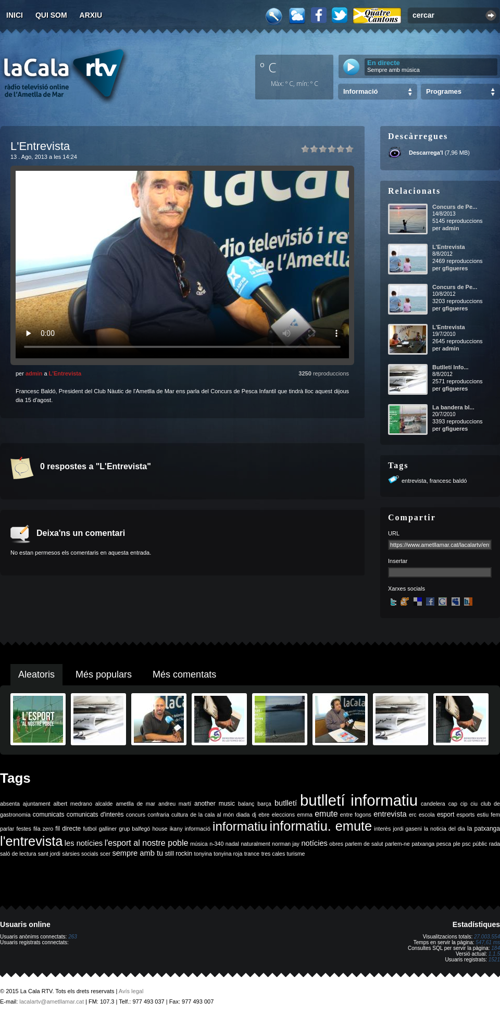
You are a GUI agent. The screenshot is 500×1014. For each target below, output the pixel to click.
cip (464, 803)
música (199, 844)
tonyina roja (228, 853)
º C (268, 67)
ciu (474, 803)
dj (254, 814)
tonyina (203, 853)
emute (326, 813)
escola (427, 814)
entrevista (414, 481)
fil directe (68, 828)
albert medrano (73, 803)
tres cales (273, 853)
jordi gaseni (407, 828)
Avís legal (131, 991)
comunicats (49, 814)
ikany (176, 828)
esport (445, 814)
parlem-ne (397, 844)
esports (465, 814)
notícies (314, 843)
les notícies (84, 843)
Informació (360, 91)
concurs (135, 814)
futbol (89, 828)
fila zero (43, 828)
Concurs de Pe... (454, 207)
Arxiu (91, 15)
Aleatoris (36, 674)
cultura (179, 814)
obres (336, 844)
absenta (10, 803)
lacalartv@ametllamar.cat (51, 1001)
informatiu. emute (321, 826)
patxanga (422, 844)
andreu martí (174, 803)
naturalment (255, 844)
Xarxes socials (406, 588)
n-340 (216, 844)
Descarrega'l (426, 152)
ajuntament (37, 803)
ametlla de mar (135, 803)
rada (494, 844)
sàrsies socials (80, 853)
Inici (14, 15)
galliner (108, 828)
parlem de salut (364, 844)
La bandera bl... (453, 407)
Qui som (51, 15)
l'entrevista (31, 841)
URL (393, 533)
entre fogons (355, 814)
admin (34, 373)
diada (242, 814)
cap (452, 803)
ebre (263, 814)
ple (456, 844)
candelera (433, 803)
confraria (158, 814)
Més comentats (184, 674)
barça (264, 803)
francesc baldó (448, 481)
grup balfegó (134, 828)
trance (252, 853)
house (159, 828)
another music (214, 803)
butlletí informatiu (359, 800)
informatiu (240, 826)
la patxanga (483, 828)
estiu (483, 814)
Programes (443, 91)
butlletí (285, 803)
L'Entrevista (65, 373)
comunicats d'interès (95, 814)
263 (72, 937)
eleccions (283, 814)
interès (382, 828)
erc (413, 814)
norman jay (285, 844)
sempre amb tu (137, 853)
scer (105, 853)
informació (197, 828)
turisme (296, 853)
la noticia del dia (444, 828)
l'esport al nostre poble (147, 842)
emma (304, 814)
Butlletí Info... (450, 367)
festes (23, 828)
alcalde (104, 803)
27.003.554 (487, 937)
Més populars (104, 674)
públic (479, 844)
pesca (443, 844)
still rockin (178, 853)
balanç (246, 803)
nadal (232, 844)
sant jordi (49, 853)
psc (466, 844)
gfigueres (455, 268)
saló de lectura (18, 853)
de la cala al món (212, 814)
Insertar (397, 561)
